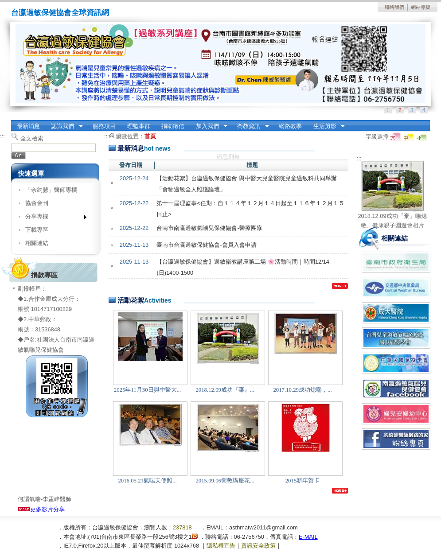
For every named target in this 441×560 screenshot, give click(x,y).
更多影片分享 (41, 509)
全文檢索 (31, 138)
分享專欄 (53, 218)
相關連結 (36, 243)
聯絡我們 (394, 7)
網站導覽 (420, 7)
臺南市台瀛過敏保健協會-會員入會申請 (206, 244)
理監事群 (138, 126)
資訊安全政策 (258, 545)
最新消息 (28, 126)
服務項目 (104, 126)
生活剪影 (326, 126)
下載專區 (36, 229)
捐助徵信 (172, 126)
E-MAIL (308, 536)
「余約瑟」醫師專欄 (51, 190)
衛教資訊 (250, 126)
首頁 (150, 136)
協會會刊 (36, 203)
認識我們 (64, 126)
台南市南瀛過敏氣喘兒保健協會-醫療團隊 (209, 228)
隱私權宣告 (221, 545)
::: (13, 123)
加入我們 (208, 126)
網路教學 (290, 126)
